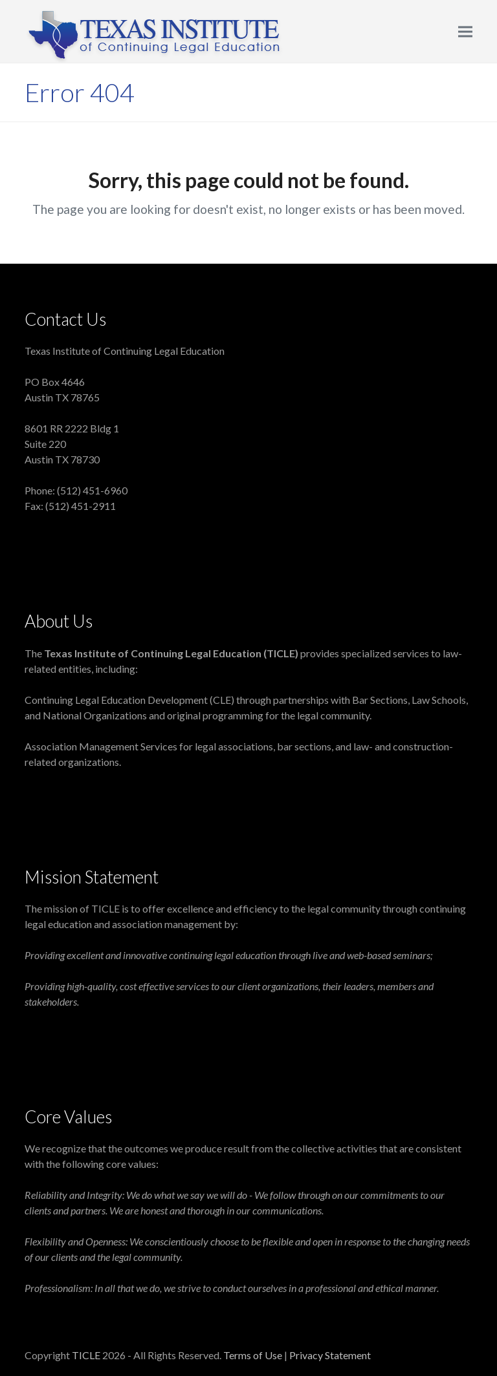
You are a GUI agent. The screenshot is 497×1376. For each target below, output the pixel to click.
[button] (465, 31)
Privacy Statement (330, 1355)
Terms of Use (253, 1355)
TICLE (86, 1355)
